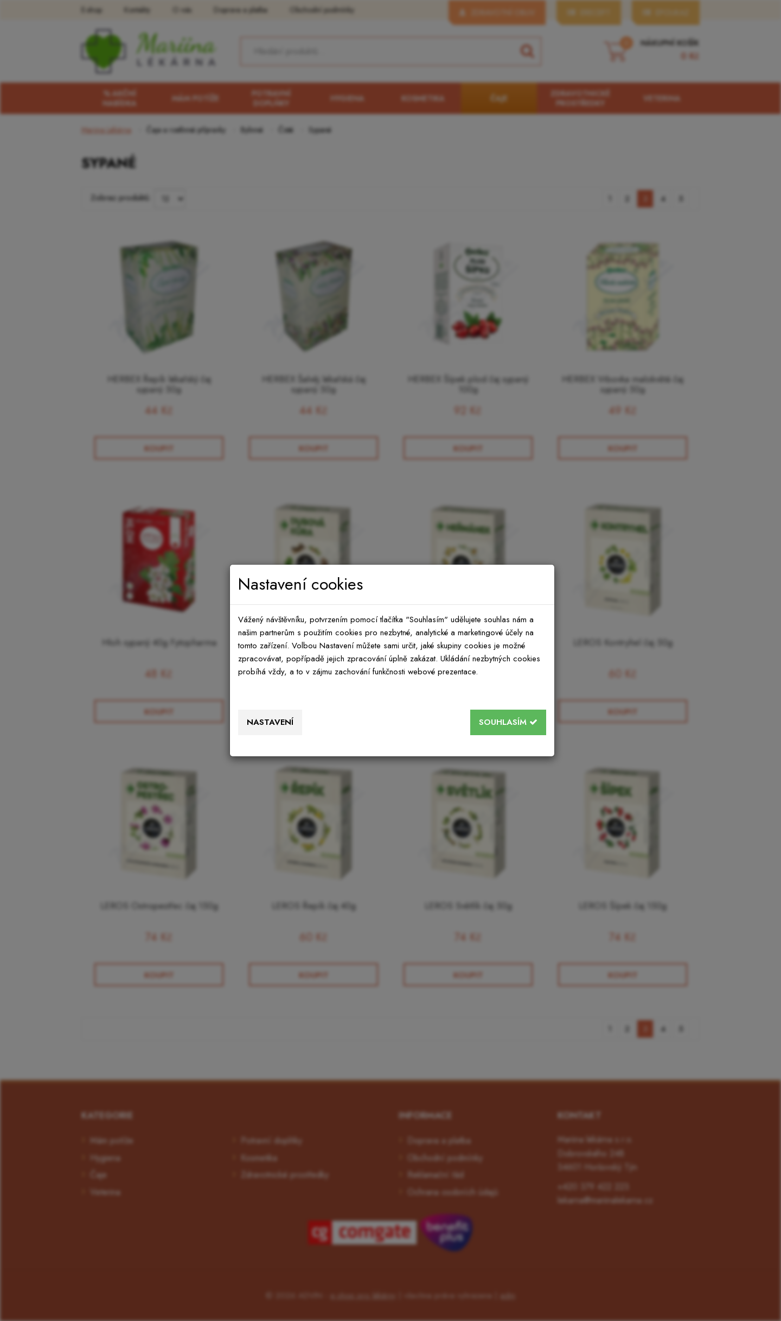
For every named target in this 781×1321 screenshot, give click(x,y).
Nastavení (270, 722)
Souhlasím (508, 722)
